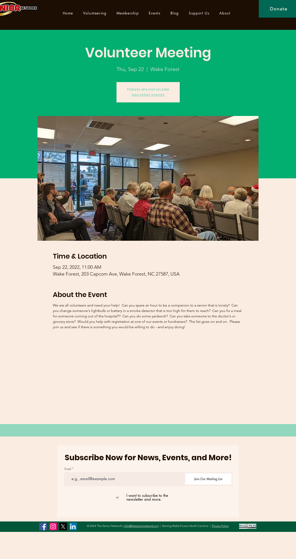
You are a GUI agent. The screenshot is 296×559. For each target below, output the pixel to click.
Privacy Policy (220, 526)
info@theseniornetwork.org (141, 526)
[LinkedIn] (73, 526)
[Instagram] (53, 526)
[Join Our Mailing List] (208, 479)
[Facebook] (43, 526)
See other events (148, 94)
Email (68, 468)
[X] (63, 526)
